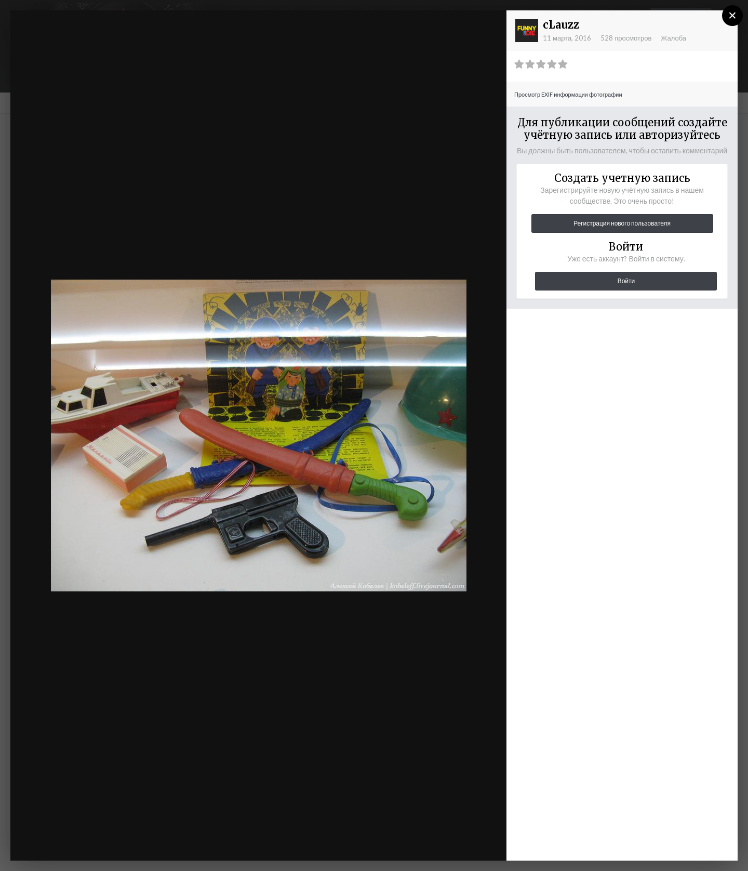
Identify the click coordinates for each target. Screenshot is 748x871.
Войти (626, 281)
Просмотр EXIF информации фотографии (568, 94)
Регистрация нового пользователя (622, 223)
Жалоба (673, 38)
